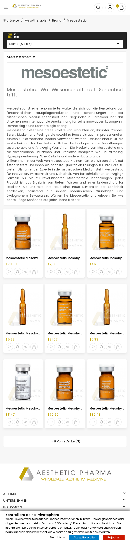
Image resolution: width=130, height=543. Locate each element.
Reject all (113, 537)
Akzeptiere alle (84, 537)
